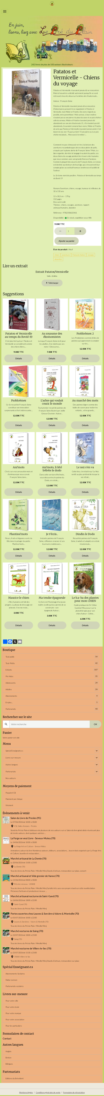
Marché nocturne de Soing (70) (27, 931)
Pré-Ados (52, 676)
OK (95, 724)
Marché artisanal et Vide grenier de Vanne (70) (35, 876)
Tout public (52, 656)
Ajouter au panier (66, 241)
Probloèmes (18, 400)
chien (57, 255)
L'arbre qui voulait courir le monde (52, 402)
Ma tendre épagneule (52, 597)
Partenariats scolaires (15, 986)
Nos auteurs (11, 778)
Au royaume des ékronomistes (52, 335)
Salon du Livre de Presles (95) (26, 818)
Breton (8, 1057)
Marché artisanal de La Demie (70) (28, 858)
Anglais (8, 1051)
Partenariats (52, 708)
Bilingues (9, 1064)
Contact (7, 1038)
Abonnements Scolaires (15, 973)
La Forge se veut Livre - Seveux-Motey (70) (33, 838)
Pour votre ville (12, 1001)
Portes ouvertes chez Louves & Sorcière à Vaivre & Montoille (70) (45, 913)
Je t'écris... (52, 534)
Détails (18, 358)
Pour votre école (12, 1007)
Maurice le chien (18, 597)
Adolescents (52, 682)
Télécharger (52, 283)
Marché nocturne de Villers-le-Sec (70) (31, 948)
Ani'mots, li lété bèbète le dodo (52, 469)
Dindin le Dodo (85, 534)
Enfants (52, 669)
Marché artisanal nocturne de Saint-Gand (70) (35, 896)
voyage (91, 255)
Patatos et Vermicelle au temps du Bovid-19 (18, 335)
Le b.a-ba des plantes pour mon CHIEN (85, 599)
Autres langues (12, 764)
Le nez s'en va (85, 467)
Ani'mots (19, 467)
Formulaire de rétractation (74, 1092)
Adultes (52, 689)
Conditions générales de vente (48, 1092)
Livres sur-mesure (13, 757)
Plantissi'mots (18, 534)
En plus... (52, 702)
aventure (66, 255)
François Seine (79, 255)
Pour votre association (15, 1019)
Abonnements (52, 695)
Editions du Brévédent (15, 1078)
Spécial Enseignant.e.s (14, 751)
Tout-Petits (52, 663)
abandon (58, 259)
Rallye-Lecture (11, 980)
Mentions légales (26, 1092)
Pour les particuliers (14, 1026)
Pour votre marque (13, 1013)
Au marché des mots (85, 400)
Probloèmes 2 (85, 333)
